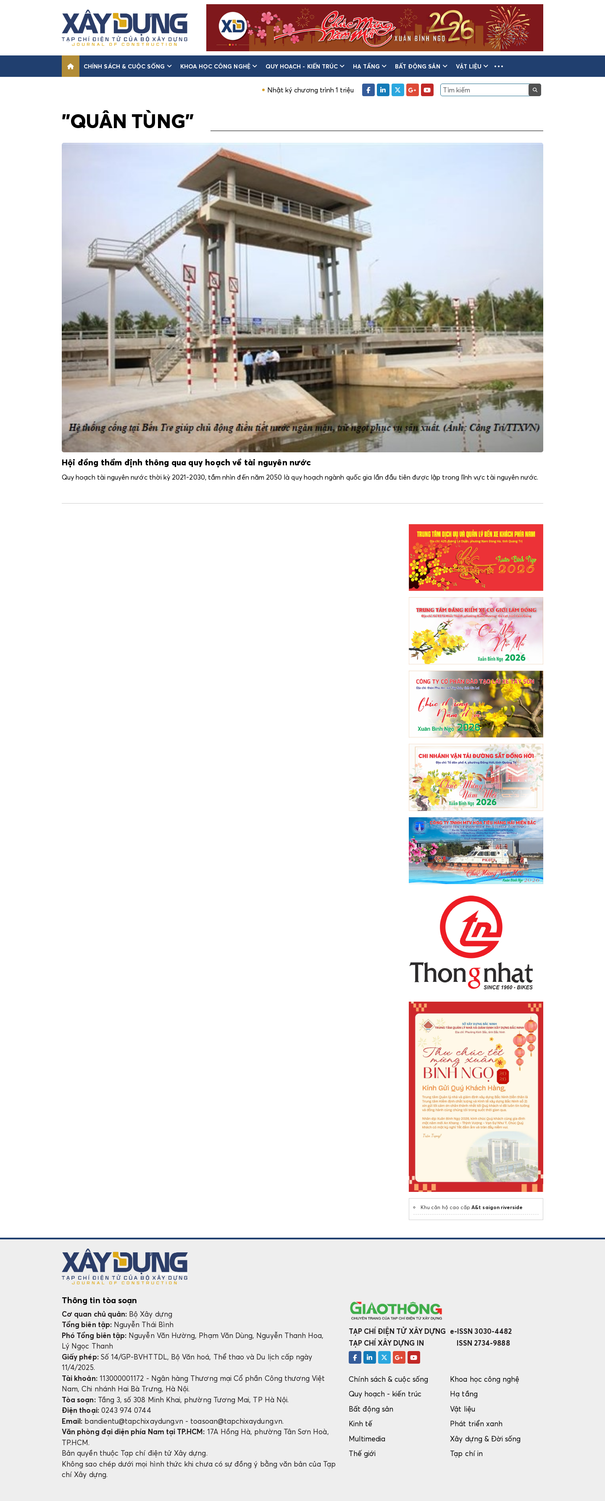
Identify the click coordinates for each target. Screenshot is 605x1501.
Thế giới (362, 1453)
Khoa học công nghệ (218, 66)
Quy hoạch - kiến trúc (305, 66)
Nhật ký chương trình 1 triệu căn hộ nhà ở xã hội (355, 90)
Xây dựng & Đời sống (485, 1438)
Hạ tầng (370, 66)
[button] (499, 66)
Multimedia (367, 1438)
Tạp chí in (466, 1453)
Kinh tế (360, 1423)
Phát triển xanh (476, 1423)
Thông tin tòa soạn (99, 1300)
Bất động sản (421, 66)
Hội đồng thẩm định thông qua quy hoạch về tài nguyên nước (186, 463)
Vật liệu (472, 66)
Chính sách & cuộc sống (128, 66)
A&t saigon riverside (497, 1207)
